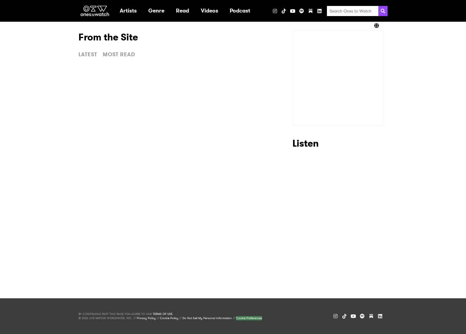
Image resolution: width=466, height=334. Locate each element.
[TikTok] (283, 11)
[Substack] (310, 11)
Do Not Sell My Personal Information (207, 318)
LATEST (87, 54)
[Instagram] (274, 11)
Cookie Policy (169, 318)
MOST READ (119, 54)
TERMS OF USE (162, 314)
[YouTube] (292, 11)
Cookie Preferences (249, 318)
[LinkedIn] (319, 11)
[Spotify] (301, 11)
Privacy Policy (146, 318)
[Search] (383, 11)
